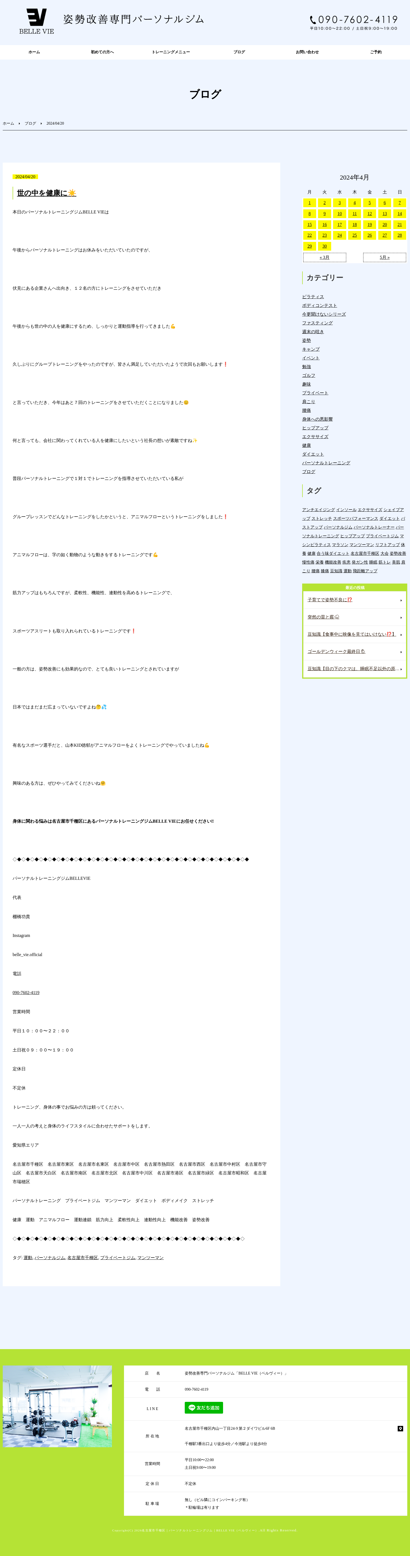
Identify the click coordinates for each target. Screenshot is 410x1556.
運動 (28, 1257)
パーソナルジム (49, 1257)
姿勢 (306, 340)
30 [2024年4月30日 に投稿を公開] (324, 246)
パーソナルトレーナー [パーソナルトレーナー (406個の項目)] (374, 527)
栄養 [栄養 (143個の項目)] (320, 562)
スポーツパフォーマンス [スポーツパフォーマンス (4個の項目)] (355, 518)
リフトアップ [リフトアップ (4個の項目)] (387, 544)
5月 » (385, 257)
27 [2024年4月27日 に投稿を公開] (385, 235)
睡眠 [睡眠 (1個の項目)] (373, 562)
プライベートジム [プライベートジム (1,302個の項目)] (382, 536)
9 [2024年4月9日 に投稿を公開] (325, 213)
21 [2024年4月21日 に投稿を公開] (400, 224)
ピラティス (313, 296)
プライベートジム (117, 1257)
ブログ (239, 52)
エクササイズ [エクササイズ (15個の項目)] (370, 509)
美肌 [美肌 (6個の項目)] (396, 562)
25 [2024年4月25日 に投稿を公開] (355, 235)
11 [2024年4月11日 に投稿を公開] (355, 213)
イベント (311, 358)
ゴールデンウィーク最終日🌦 (337, 651)
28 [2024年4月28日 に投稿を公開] (400, 235)
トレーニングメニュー (171, 52)
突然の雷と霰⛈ (323, 617)
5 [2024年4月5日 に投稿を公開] (370, 202)
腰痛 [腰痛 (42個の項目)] (315, 571)
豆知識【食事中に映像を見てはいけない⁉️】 (352, 634)
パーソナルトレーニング (326, 463)
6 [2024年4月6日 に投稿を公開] (385, 202)
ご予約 (376, 52)
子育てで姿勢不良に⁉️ (330, 599)
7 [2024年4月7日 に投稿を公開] (400, 202)
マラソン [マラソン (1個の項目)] (340, 544)
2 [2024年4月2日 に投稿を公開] (325, 202)
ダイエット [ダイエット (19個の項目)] (389, 518)
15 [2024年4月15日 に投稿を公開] (309, 224)
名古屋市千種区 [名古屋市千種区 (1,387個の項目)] (365, 553)
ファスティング (317, 323)
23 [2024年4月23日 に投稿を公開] (324, 235)
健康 (306, 445)
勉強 (306, 366)
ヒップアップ (315, 428)
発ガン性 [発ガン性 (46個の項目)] (360, 562)
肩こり (308, 401)
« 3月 (325, 257)
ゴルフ (308, 375)
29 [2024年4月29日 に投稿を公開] (309, 246)
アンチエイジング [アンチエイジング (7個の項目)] (318, 509)
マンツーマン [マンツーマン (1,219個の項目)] (362, 544)
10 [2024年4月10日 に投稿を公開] (339, 213)
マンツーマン (150, 1257)
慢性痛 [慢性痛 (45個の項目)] (308, 562)
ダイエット (313, 454)
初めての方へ (102, 52)
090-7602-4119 (26, 992)
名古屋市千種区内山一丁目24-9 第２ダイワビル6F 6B (230, 1428)
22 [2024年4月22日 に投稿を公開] (309, 235)
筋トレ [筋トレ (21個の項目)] (385, 562)
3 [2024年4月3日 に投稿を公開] (340, 202)
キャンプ (311, 349)
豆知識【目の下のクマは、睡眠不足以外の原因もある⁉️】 (357, 668)
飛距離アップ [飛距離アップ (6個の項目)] (365, 571)
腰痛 (306, 410)
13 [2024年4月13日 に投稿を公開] (385, 213)
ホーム (34, 52)
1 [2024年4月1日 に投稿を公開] (309, 202)
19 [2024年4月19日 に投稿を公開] (370, 224)
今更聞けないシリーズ (324, 314)
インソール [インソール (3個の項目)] (346, 509)
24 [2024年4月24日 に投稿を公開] (339, 235)
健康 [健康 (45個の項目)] (311, 553)
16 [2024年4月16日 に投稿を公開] (324, 224)
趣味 (306, 384)
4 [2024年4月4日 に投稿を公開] (355, 202)
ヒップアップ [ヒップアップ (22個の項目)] (352, 536)
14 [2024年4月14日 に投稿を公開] (400, 213)
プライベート (315, 393)
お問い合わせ (307, 52)
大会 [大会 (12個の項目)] (384, 553)
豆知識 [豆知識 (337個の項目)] (336, 571)
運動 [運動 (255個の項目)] (347, 571)
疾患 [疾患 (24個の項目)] (346, 562)
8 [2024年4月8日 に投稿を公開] (309, 213)
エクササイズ (315, 436)
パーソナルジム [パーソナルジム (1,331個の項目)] (338, 527)
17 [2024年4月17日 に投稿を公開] (339, 224)
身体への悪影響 (317, 419)
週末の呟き (313, 331)
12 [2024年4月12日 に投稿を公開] (370, 213)
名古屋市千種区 (82, 1257)
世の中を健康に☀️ (46, 193)
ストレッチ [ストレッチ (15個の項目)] (321, 518)
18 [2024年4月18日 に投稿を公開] (355, 224)
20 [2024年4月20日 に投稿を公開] (385, 224)
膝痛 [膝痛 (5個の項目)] (325, 571)
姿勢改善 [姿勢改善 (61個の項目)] (398, 553)
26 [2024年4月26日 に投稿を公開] (370, 235)
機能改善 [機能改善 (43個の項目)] (333, 562)
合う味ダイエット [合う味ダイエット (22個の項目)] (333, 553)
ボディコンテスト (319, 305)
